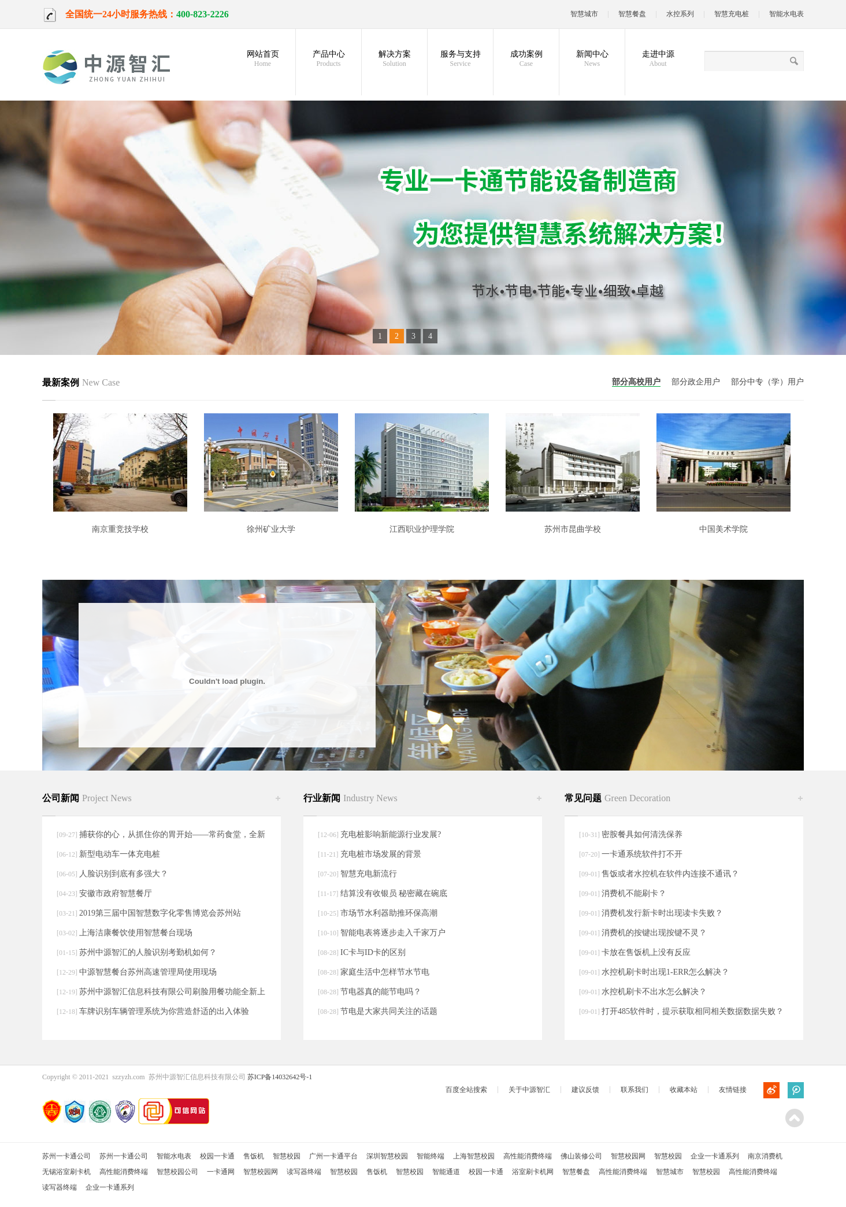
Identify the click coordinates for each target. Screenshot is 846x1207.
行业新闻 (350, 798)
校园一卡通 (217, 1156)
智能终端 (430, 1156)
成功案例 (526, 59)
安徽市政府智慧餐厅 (115, 893)
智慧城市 (584, 14)
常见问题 (617, 798)
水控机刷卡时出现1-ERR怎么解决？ (665, 972)
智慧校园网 (628, 1156)
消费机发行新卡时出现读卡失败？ (662, 913)
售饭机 (253, 1156)
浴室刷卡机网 (533, 1172)
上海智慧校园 (474, 1156)
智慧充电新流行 (368, 873)
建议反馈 (585, 1090)
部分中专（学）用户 (767, 381)
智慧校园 (286, 1156)
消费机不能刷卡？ (634, 893)
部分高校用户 (636, 381)
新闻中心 (592, 59)
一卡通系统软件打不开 (642, 854)
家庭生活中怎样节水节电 (384, 972)
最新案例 (81, 382)
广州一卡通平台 (333, 1156)
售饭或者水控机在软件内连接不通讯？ (670, 873)
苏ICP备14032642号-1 (280, 1077)
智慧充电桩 (731, 14)
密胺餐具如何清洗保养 (642, 834)
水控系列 (680, 14)
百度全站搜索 (466, 1090)
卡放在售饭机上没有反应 (646, 952)
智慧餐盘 (632, 14)
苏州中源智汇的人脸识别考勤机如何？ (148, 952)
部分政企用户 (695, 381)
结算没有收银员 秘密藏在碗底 (394, 893)
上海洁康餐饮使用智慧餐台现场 (135, 932)
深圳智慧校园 (387, 1156)
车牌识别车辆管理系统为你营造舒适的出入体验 (164, 1011)
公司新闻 (87, 798)
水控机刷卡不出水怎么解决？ (654, 991)
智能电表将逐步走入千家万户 (393, 932)
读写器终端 (304, 1172)
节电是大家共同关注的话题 (388, 1011)
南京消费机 (765, 1156)
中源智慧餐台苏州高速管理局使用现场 (148, 972)
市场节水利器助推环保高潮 (388, 913)
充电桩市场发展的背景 (380, 854)
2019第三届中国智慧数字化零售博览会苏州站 (160, 913)
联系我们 (634, 1090)
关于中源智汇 (529, 1090)
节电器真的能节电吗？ (380, 991)
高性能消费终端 (527, 1156)
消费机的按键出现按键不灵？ (654, 932)
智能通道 (446, 1172)
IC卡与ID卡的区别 (373, 952)
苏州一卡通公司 (66, 1156)
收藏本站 (683, 1090)
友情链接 (733, 1090)
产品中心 (328, 59)
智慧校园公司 (177, 1172)
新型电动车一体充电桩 (119, 854)
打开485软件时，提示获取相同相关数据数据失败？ (693, 1011)
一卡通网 (221, 1172)
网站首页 (262, 59)
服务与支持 (460, 59)
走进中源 (658, 59)
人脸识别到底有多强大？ (123, 873)
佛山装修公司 (581, 1156)
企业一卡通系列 (715, 1156)
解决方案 (394, 59)
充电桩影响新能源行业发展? (390, 834)
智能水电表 (786, 14)
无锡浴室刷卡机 (66, 1172)
